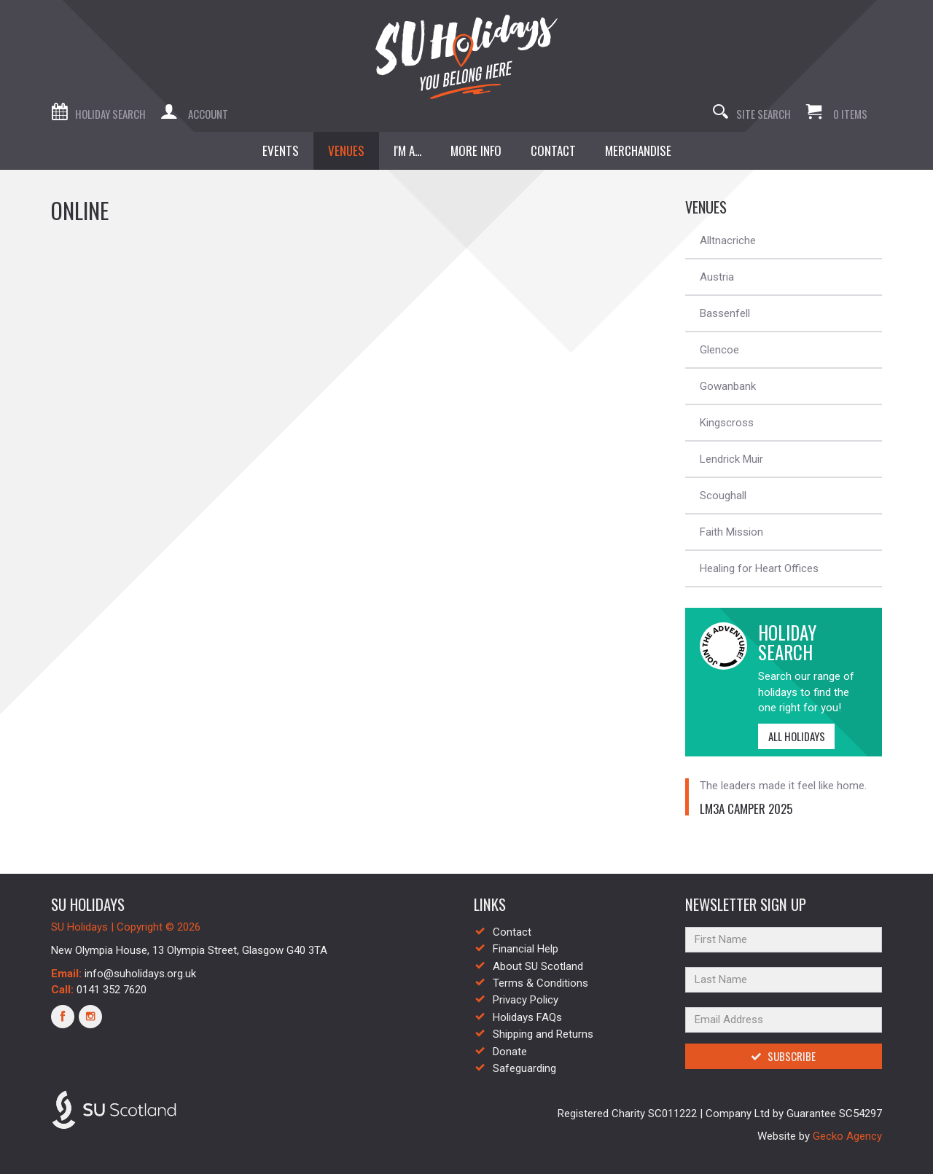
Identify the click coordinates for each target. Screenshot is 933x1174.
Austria (717, 276)
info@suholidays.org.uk (140, 973)
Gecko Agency (847, 1136)
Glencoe (719, 349)
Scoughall (723, 495)
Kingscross (727, 422)
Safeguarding (524, 1068)
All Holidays (791, 736)
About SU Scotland (538, 966)
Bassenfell (725, 313)
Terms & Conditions (540, 983)
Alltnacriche (728, 240)
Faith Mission (731, 532)
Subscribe (783, 1056)
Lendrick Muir (731, 459)
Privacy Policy (525, 999)
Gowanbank (728, 386)
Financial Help (525, 948)
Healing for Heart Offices (759, 568)
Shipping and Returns (543, 1034)
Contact (512, 932)
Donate (510, 1051)
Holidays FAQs (527, 1017)
